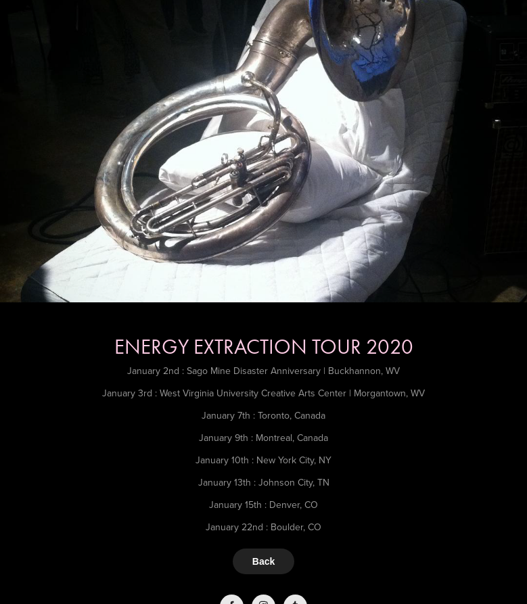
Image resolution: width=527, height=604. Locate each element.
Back (263, 561)
